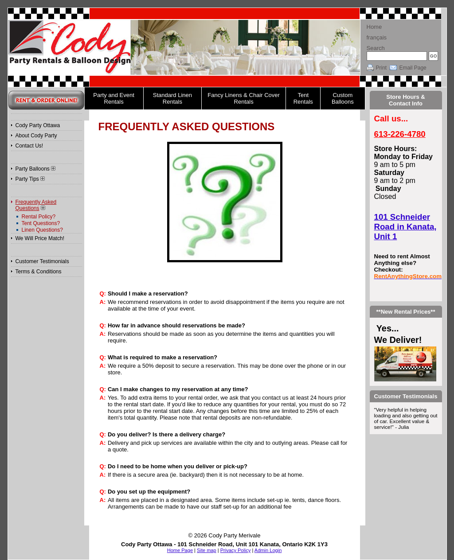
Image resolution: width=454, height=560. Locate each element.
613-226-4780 (400, 134)
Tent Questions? (41, 223)
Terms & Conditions (39, 271)
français (377, 37)
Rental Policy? (39, 217)
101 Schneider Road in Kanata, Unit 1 (405, 226)
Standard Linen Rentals (172, 98)
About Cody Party (36, 135)
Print (381, 68)
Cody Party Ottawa (38, 125)
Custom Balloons (343, 98)
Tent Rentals (303, 98)
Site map (206, 550)
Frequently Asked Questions (36, 205)
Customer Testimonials (42, 261)
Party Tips (30, 179)
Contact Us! (29, 146)
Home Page (180, 550)
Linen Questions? (42, 230)
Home (374, 26)
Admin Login (268, 550)
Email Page (412, 68)
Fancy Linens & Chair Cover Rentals (243, 98)
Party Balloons (35, 169)
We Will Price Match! (40, 238)
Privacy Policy (235, 550)
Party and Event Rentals (113, 98)
